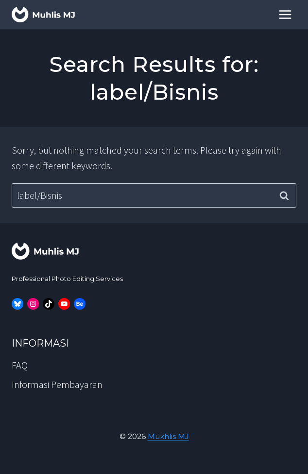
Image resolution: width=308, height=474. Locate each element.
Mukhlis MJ (168, 436)
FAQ (20, 365)
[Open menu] (285, 14)
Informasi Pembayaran (57, 384)
